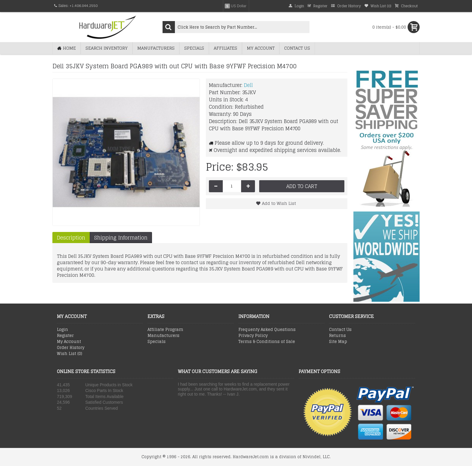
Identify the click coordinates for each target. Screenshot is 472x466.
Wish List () (69, 353)
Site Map (338, 341)
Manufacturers (163, 335)
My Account (69, 341)
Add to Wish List (279, 203)
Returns (337, 335)
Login (62, 329)
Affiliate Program (165, 329)
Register (65, 335)
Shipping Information (121, 237)
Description (71, 237)
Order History (70, 347)
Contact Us (340, 329)
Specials (157, 341)
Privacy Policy (253, 335)
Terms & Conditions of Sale (266, 341)
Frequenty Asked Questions (267, 329)
